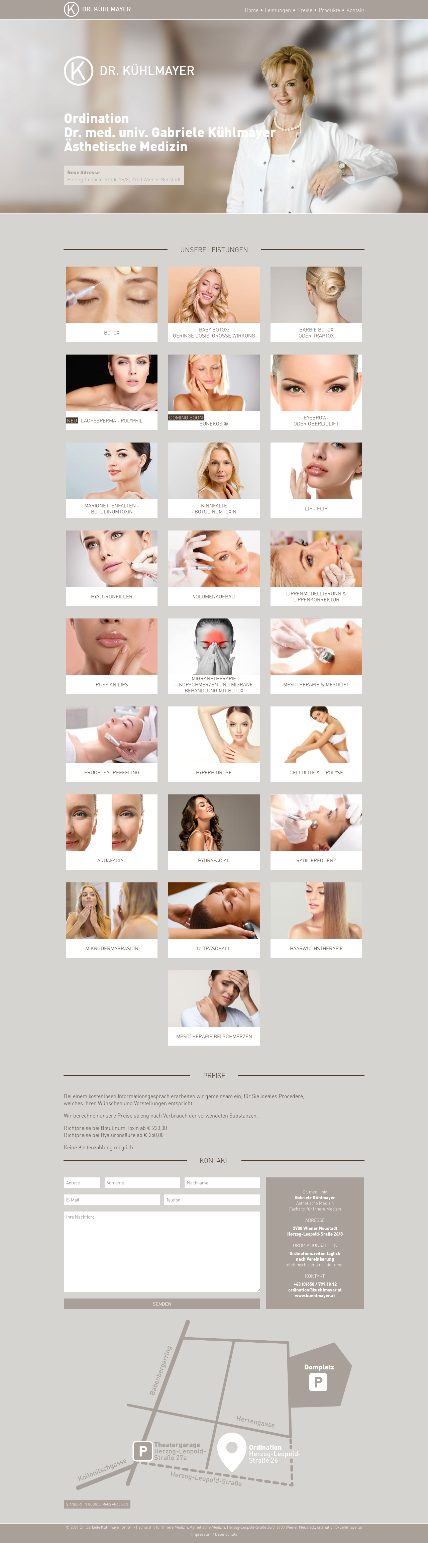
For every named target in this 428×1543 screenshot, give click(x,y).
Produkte (329, 9)
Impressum (201, 1534)
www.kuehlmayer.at (315, 1295)
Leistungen (278, 9)
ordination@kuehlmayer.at (315, 1289)
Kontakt (355, 9)
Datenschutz (226, 1534)
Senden (162, 1304)
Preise (304, 9)
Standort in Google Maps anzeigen (97, 1504)
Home (251, 9)
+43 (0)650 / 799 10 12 (315, 1284)
